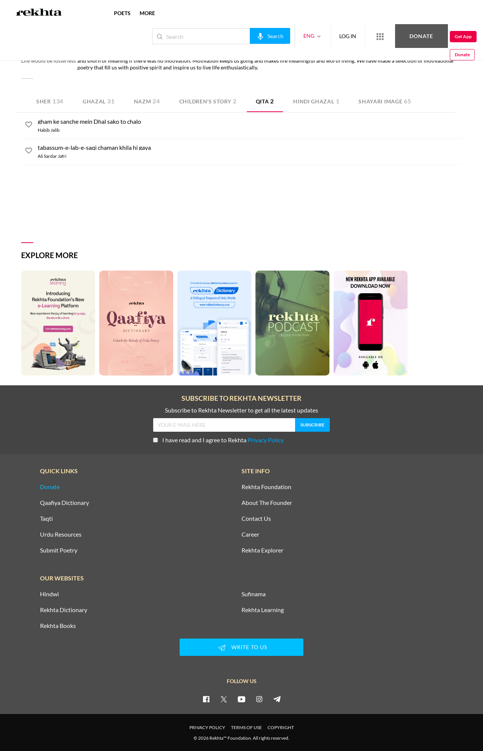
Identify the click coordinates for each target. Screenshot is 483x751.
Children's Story (208, 101)
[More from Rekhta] (354, 36)
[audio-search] (245, 36)
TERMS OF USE (246, 727)
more (147, 13)
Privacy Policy (266, 439)
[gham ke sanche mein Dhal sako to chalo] (250, 121)
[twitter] (224, 699)
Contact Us (256, 519)
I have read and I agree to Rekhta (218, 439)
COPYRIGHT (281, 727)
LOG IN (322, 36)
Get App (434, 36)
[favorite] (28, 125)
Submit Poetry (58, 550)
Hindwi (49, 594)
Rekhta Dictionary (63, 610)
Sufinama (254, 594)
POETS (122, 13)
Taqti (46, 519)
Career (250, 534)
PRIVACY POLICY (207, 727)
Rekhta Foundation (266, 487)
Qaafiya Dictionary (64, 503)
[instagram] (259, 699)
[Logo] (39, 13)
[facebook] (206, 699)
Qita (265, 101)
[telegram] (277, 699)
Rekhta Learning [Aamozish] (263, 610)
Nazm (147, 101)
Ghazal (99, 101)
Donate (394, 36)
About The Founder (267, 503)
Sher (49, 101)
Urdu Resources (61, 534)
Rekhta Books (58, 626)
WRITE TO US (241, 648)
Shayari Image (384, 101)
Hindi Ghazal (316, 101)
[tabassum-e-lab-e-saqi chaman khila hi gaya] (250, 147)
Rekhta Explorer (262, 550)
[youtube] (241, 699)
